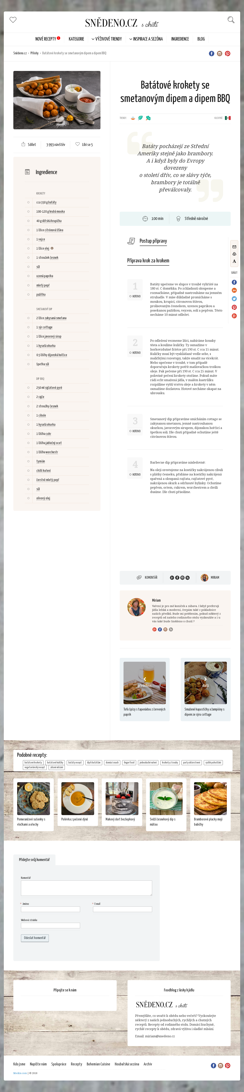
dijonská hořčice (57, 355)
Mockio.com (20, 1073)
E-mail (96, 904)
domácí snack (112, 762)
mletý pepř (43, 285)
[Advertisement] (56, 575)
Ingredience (180, 39)
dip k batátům (93, 762)
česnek (54, 258)
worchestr (52, 452)
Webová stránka (29, 920)
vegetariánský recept (35, 767)
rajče (41, 397)
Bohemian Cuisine (98, 1064)
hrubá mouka (57, 211)
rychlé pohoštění (213, 762)
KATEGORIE (76, 39)
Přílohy (34, 53)
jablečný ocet (54, 443)
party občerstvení (191, 762)
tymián (40, 461)
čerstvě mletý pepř (47, 480)
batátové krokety (33, 762)
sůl (38, 267)
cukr (48, 434)
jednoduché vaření (148, 762)
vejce (42, 239)
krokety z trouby (170, 762)
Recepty (76, 1064)
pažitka (40, 294)
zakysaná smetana (55, 318)
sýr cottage (45, 327)
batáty (52, 202)
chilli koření (43, 471)
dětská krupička (51, 221)
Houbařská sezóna (127, 1064)
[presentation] (45, 951)
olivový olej (43, 498)
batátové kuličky (55, 762)
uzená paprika (44, 276)
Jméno (25, 904)
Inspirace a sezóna (148, 39)
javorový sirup (53, 336)
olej (47, 248)
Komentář (151, 577)
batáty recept (75, 762)
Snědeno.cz (20, 53)
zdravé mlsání (56, 767)
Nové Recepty (45, 39)
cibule (42, 415)
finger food (129, 762)
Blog (201, 39)
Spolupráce (58, 1064)
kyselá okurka (47, 346)
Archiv (148, 1064)
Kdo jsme (19, 1064)
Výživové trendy (109, 39)
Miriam (215, 577)
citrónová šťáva (54, 230)
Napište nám (38, 1064)
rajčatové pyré (53, 388)
